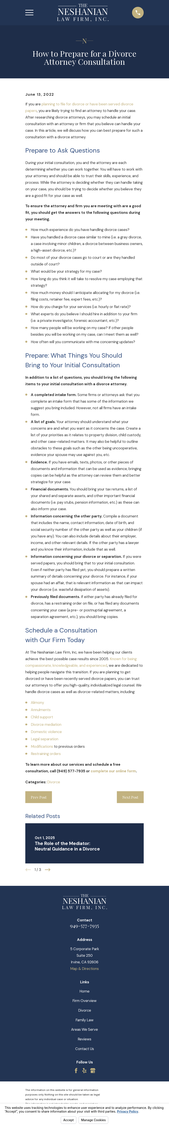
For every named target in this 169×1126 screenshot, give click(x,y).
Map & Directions (84, 968)
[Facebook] (76, 1070)
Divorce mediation (46, 724)
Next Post (130, 797)
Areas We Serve (84, 1029)
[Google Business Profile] (92, 1070)
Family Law (84, 1020)
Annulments (41, 709)
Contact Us (84, 1048)
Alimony (37, 702)
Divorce (53, 782)
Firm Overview (84, 1000)
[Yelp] (84, 1070)
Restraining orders (46, 753)
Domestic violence (46, 731)
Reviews (84, 1039)
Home (84, 991)
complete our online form (113, 771)
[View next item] (47, 869)
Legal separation (44, 739)
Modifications (42, 746)
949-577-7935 (84, 925)
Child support (42, 717)
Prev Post (38, 797)
